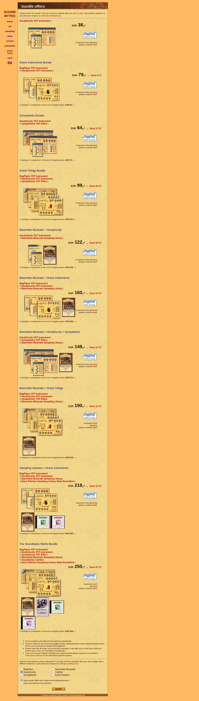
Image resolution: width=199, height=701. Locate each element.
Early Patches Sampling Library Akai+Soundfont (48, 481)
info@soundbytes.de (77, 695)
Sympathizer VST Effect (34, 123)
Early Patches (62, 675)
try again (80, 13)
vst (9, 26)
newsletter (9, 46)
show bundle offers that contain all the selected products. (46, 680)
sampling (10, 31)
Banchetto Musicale (65, 669)
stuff (9, 58)
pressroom (10, 51)
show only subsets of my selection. (37, 683)
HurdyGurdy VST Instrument (35, 21)
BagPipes (28, 669)
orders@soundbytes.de (51, 16)
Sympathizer (29, 675)
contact (10, 41)
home (10, 21)
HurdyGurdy (29, 672)
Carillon (59, 672)
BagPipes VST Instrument (34, 68)
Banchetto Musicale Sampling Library (42, 238)
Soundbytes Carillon (33, 560)
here (95, 45)
